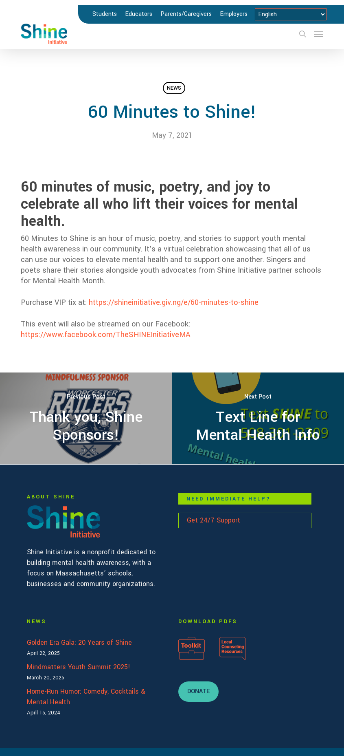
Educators (138, 14)
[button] (318, 34)
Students (104, 14)
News (174, 88)
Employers (234, 14)
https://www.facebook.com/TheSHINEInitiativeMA (106, 334)
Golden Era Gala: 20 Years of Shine (79, 642)
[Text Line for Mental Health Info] (258, 418)
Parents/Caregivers (186, 14)
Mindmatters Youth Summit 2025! (78, 667)
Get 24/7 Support (213, 520)
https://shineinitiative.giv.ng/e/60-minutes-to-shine (174, 302)
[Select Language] (290, 14)
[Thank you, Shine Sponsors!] (86, 418)
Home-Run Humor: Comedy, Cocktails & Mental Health (86, 697)
